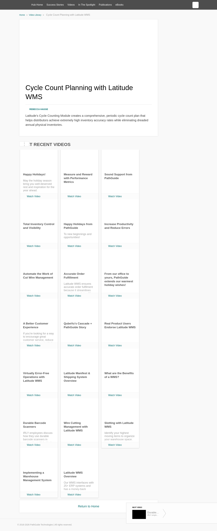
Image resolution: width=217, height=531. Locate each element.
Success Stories (55, 4)
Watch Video (33, 196)
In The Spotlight (86, 4)
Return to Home (88, 506)
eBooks (119, 4)
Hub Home (37, 4)
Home (22, 15)
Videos (71, 4)
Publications (105, 4)
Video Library (35, 15)
